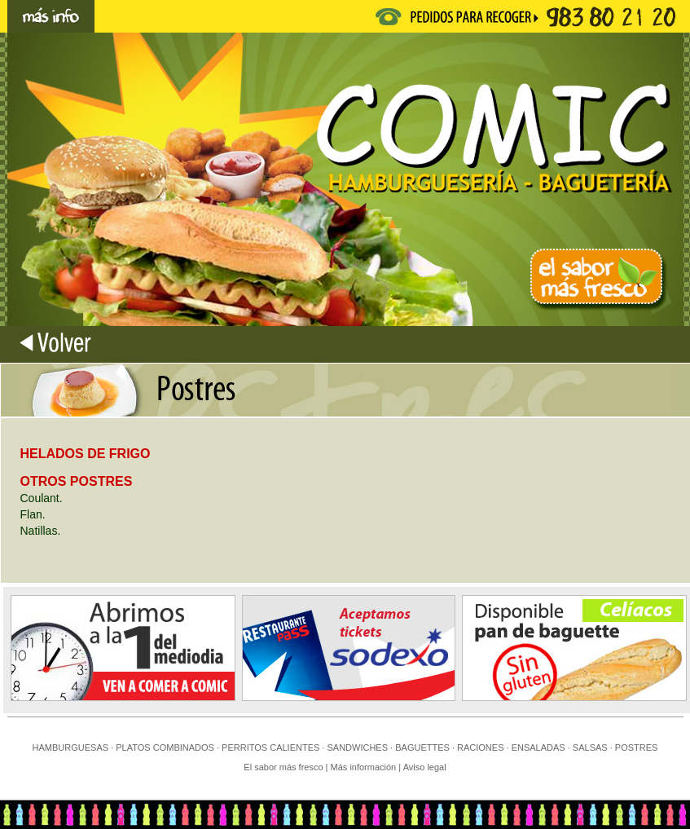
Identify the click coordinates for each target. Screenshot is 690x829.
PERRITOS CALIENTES (270, 747)
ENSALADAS (538, 747)
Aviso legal (424, 767)
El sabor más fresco (283, 767)
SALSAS (590, 747)
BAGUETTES (422, 747)
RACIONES (480, 747)
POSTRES (636, 747)
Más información (365, 767)
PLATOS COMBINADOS (165, 747)
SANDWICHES (357, 747)
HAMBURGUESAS (71, 747)
